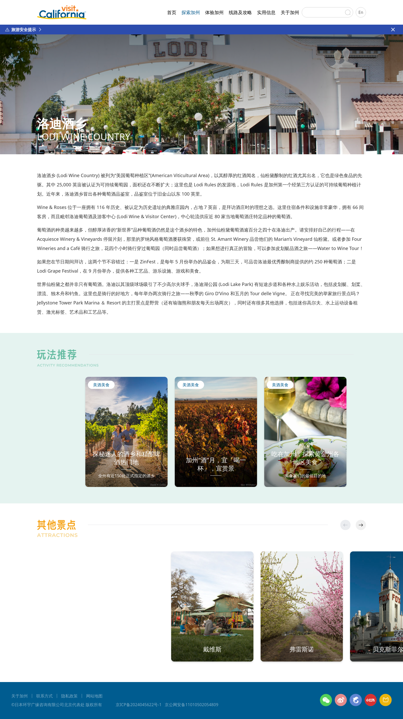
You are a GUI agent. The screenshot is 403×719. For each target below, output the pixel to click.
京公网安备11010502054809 (192, 704)
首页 (171, 12)
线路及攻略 (240, 12)
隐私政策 (69, 696)
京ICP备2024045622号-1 (139, 704)
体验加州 (214, 12)
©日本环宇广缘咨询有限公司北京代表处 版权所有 (56, 704)
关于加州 (290, 12)
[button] (361, 525)
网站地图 (94, 696)
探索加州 (190, 12)
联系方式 (44, 696)
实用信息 (266, 12)
